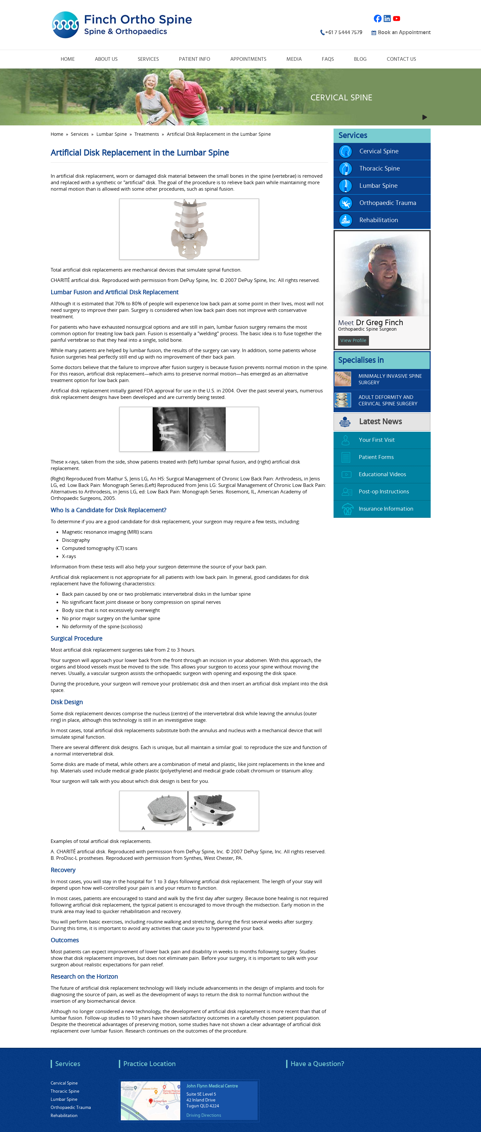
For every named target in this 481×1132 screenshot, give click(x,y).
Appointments (248, 59)
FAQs (328, 59)
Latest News (380, 422)
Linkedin (387, 19)
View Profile (353, 340)
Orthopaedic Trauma (388, 203)
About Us (106, 59)
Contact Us (401, 59)
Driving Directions (203, 1115)
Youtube (397, 19)
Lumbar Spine (111, 134)
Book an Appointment (404, 32)
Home (68, 59)
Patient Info (194, 59)
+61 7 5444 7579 (343, 32)
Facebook (378, 19)
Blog (360, 59)
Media (294, 59)
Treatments (146, 134)
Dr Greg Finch (379, 323)
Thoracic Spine (380, 168)
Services (148, 59)
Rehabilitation (379, 220)
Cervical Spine (379, 151)
